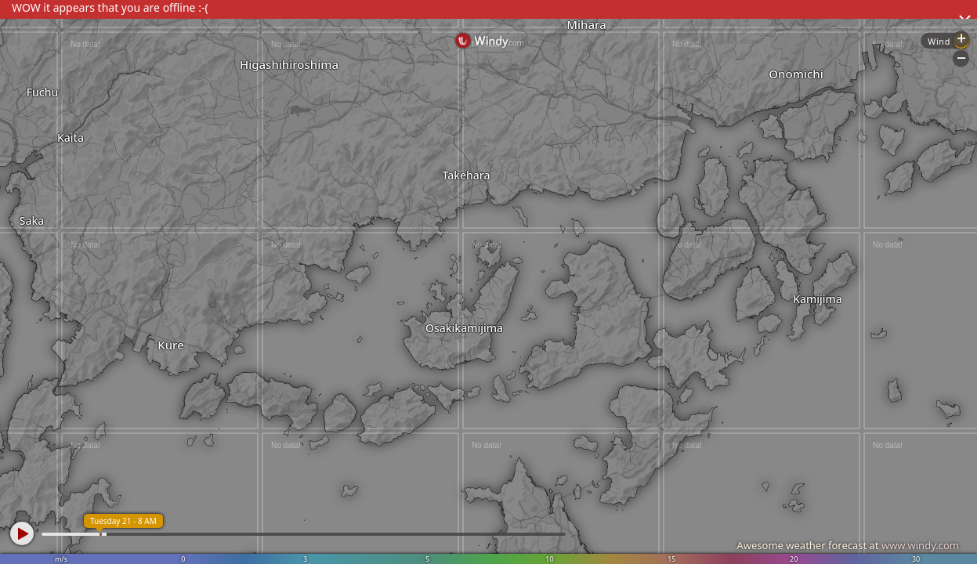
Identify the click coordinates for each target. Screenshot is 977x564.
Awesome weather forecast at (847, 545)
